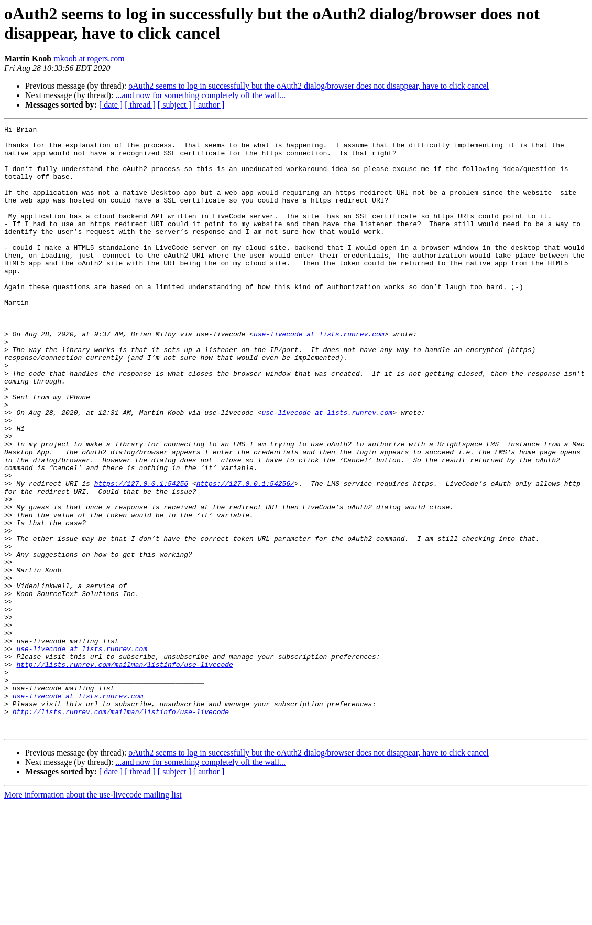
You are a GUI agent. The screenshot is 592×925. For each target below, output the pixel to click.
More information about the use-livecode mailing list (93, 915)
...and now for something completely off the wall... (200, 95)
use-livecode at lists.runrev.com (319, 376)
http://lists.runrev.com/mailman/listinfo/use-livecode (124, 773)
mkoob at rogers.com (89, 58)
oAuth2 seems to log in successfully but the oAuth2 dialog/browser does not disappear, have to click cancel (308, 85)
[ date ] (111, 104)
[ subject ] (174, 104)
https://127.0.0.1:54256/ (245, 555)
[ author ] (209, 104)
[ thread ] (140, 104)
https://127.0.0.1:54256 (141, 555)
